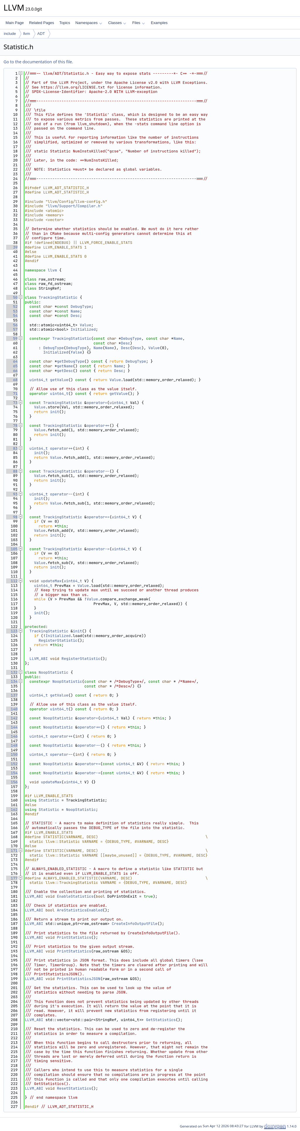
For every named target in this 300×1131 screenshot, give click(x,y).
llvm (26, 33)
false (76, 352)
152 (12, 763)
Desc (75, 315)
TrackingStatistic (58, 297)
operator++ (98, 425)
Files (138, 23)
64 (12, 361)
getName (65, 366)
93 (12, 494)
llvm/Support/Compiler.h (74, 205)
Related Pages (41, 23)
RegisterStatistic (58, 640)
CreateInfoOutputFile (134, 923)
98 (12, 516)
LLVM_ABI (39, 658)
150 (12, 754)
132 (12, 672)
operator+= (98, 516)
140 (12, 709)
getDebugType (70, 361)
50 (12, 297)
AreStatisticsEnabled (80, 910)
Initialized (83, 329)
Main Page (15, 23)
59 (12, 338)
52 (12, 306)
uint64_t (39, 379)
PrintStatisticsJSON (78, 978)
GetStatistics (160, 1019)
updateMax (51, 580)
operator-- (98, 471)
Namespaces (88, 23)
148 (12, 745)
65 (12, 366)
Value (85, 324)
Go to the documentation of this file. (38, 61)
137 (12, 695)
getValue (59, 379)
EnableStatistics (75, 896)
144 (12, 727)
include (10, 33)
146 (12, 736)
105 (12, 548)
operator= (97, 402)
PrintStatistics (74, 937)
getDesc (65, 370)
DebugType (81, 306)
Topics (64, 23)
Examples (159, 23)
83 (12, 448)
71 (12, 393)
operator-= (98, 548)
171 (12, 850)
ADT (41, 33)
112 (12, 580)
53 (12, 311)
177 (12, 878)
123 (12, 631)
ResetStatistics (74, 1088)
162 (12, 809)
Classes (117, 23)
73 (12, 402)
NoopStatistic (53, 672)
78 (12, 425)
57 (12, 329)
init (54, 411)
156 (12, 782)
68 (12, 379)
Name (75, 311)
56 (12, 324)
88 (12, 471)
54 (12, 315)
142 (12, 718)
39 (12, 247)
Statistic (49, 800)
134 (12, 681)
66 (12, 370)
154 (12, 772)
